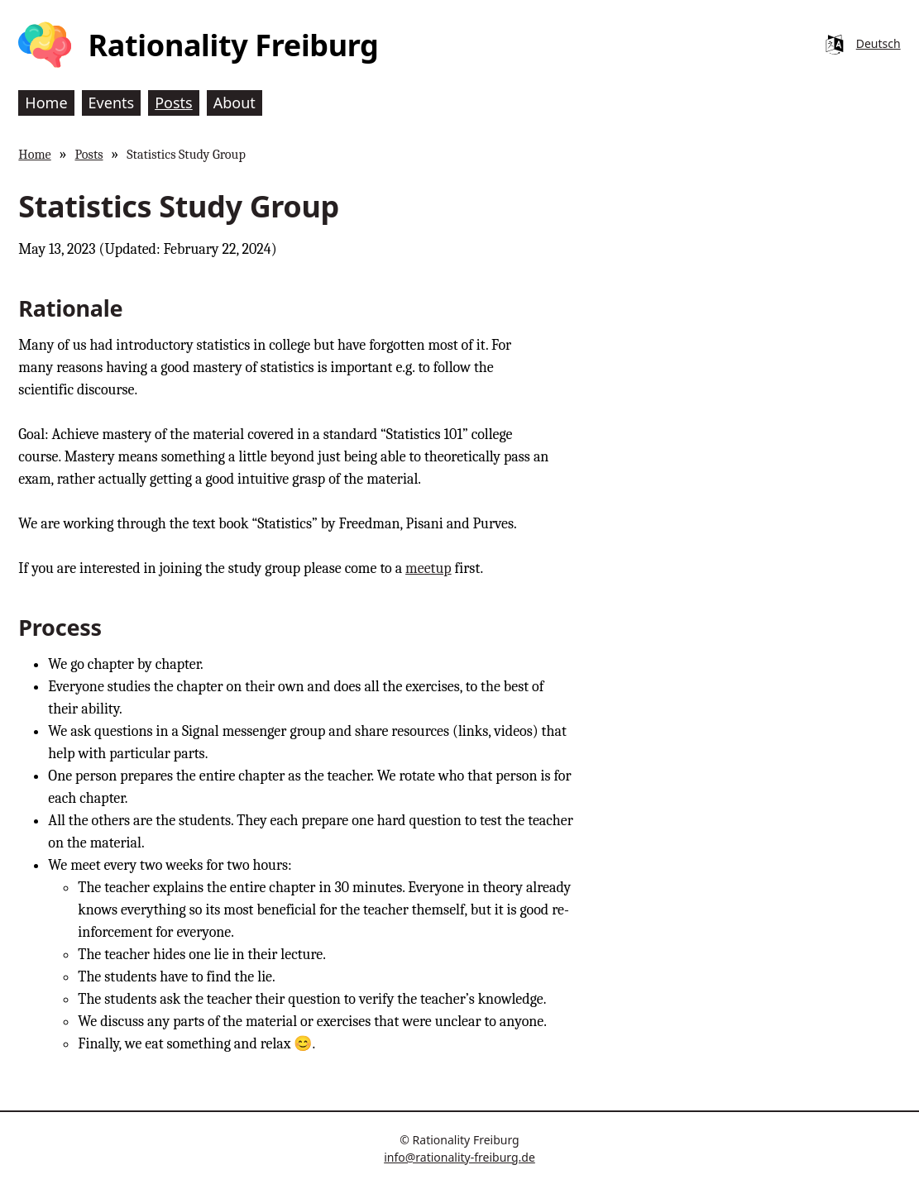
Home (34, 154)
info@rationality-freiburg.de (459, 1157)
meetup (428, 568)
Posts (88, 154)
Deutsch (878, 43)
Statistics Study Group (186, 154)
